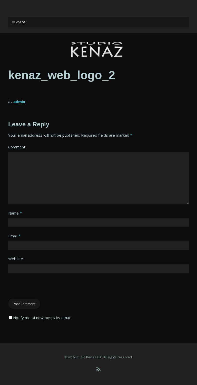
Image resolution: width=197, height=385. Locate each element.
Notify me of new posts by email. (42, 317)
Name (15, 213)
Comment (16, 146)
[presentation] (47, 289)
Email (14, 235)
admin (19, 101)
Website (15, 258)
